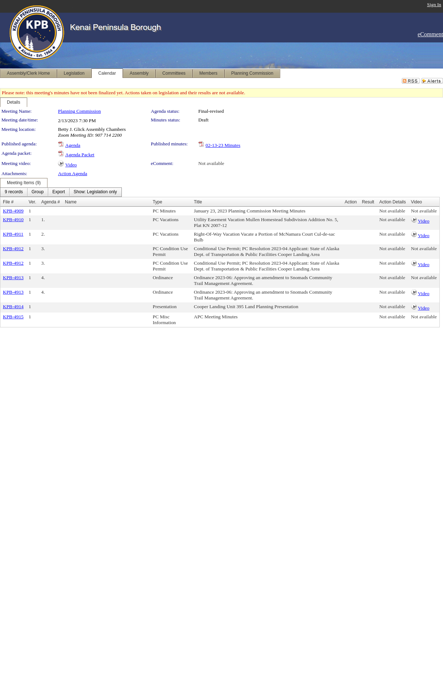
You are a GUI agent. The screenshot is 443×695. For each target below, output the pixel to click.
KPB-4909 (13, 211)
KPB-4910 (13, 219)
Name (70, 201)
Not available (211, 163)
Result (368, 201)
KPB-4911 (13, 234)
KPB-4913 (13, 277)
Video (71, 164)
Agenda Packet (79, 154)
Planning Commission (79, 111)
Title (198, 201)
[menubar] (61, 192)
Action (351, 201)
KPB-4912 (13, 248)
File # (8, 201)
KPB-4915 (13, 316)
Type (157, 201)
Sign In (434, 4)
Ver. (32, 201)
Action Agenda (72, 173)
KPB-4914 (13, 306)
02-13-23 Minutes (223, 145)
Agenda (72, 145)
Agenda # (50, 201)
